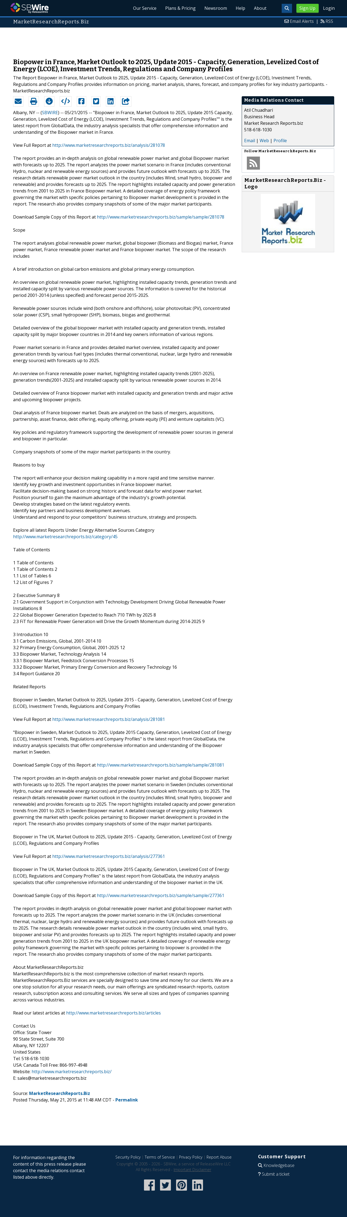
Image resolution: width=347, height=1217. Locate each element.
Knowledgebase (278, 1165)
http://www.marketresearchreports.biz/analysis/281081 (108, 719)
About (260, 8)
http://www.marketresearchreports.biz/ (72, 1072)
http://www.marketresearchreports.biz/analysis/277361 (108, 856)
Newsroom (215, 8)
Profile (280, 141)
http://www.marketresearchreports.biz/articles (113, 1013)
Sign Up (307, 8)
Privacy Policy (190, 1157)
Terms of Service (160, 1157)
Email (249, 141)
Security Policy (128, 1157)
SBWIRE (50, 113)
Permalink (126, 1100)
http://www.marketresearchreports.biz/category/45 (65, 537)
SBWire (29, 8)
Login (329, 8)
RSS (329, 21)
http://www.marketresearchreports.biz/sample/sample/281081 (160, 765)
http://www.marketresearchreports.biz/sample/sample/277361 (160, 895)
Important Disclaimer (192, 1169)
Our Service (144, 8)
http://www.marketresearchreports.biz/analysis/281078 (108, 145)
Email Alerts (302, 21)
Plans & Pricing (180, 8)
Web (264, 141)
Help (240, 8)
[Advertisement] (174, 40)
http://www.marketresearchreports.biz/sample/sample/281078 (160, 217)
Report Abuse (219, 1157)
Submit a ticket (276, 1174)
